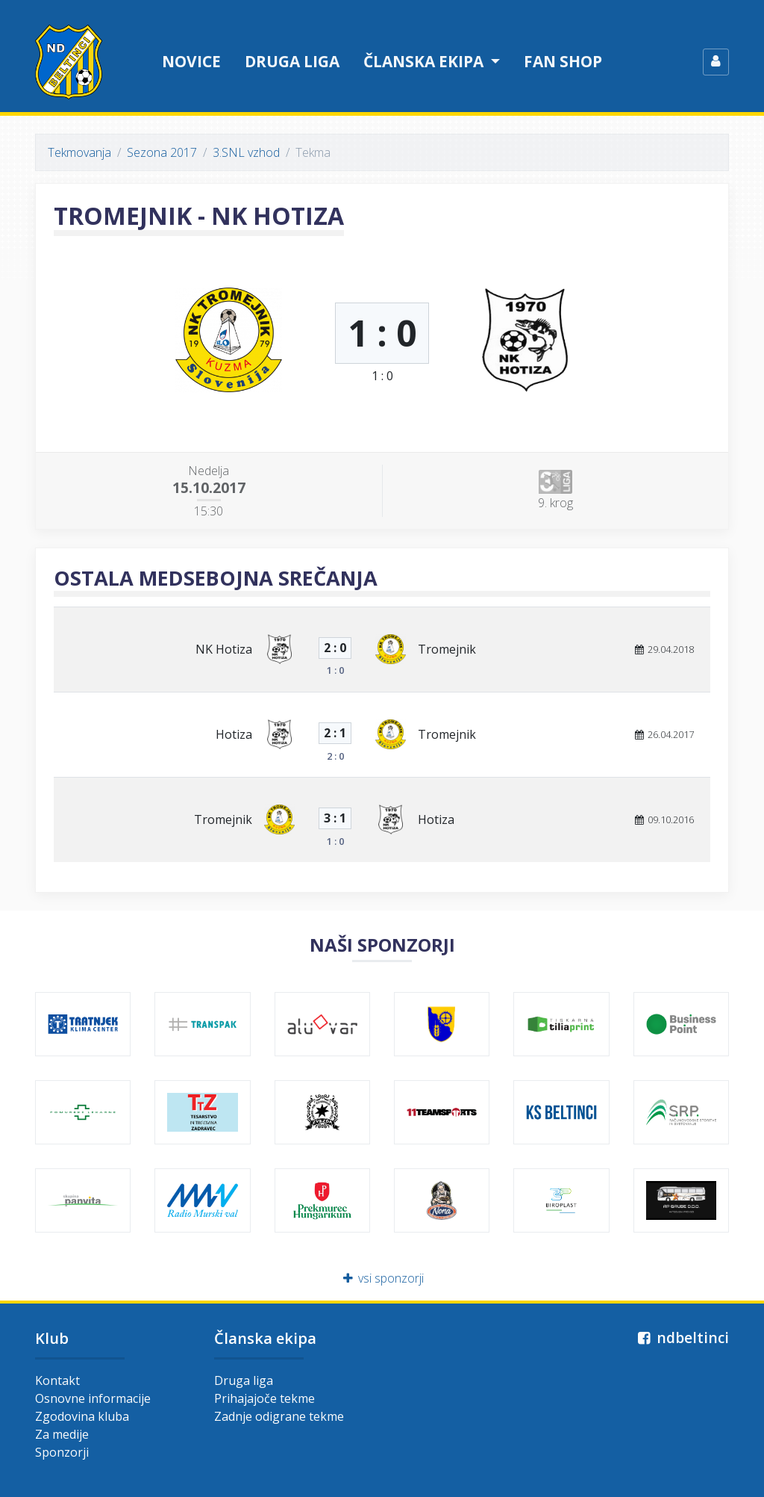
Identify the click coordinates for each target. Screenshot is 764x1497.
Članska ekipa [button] (425, 61)
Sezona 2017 (162, 152)
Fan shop (563, 61)
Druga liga (292, 61)
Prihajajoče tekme (264, 1398)
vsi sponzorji (382, 1278)
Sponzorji (62, 1452)
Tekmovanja (79, 152)
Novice (191, 61)
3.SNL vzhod (246, 152)
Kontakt (57, 1380)
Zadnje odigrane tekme (279, 1416)
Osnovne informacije (93, 1398)
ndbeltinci (681, 1337)
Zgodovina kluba (82, 1416)
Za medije (62, 1434)
